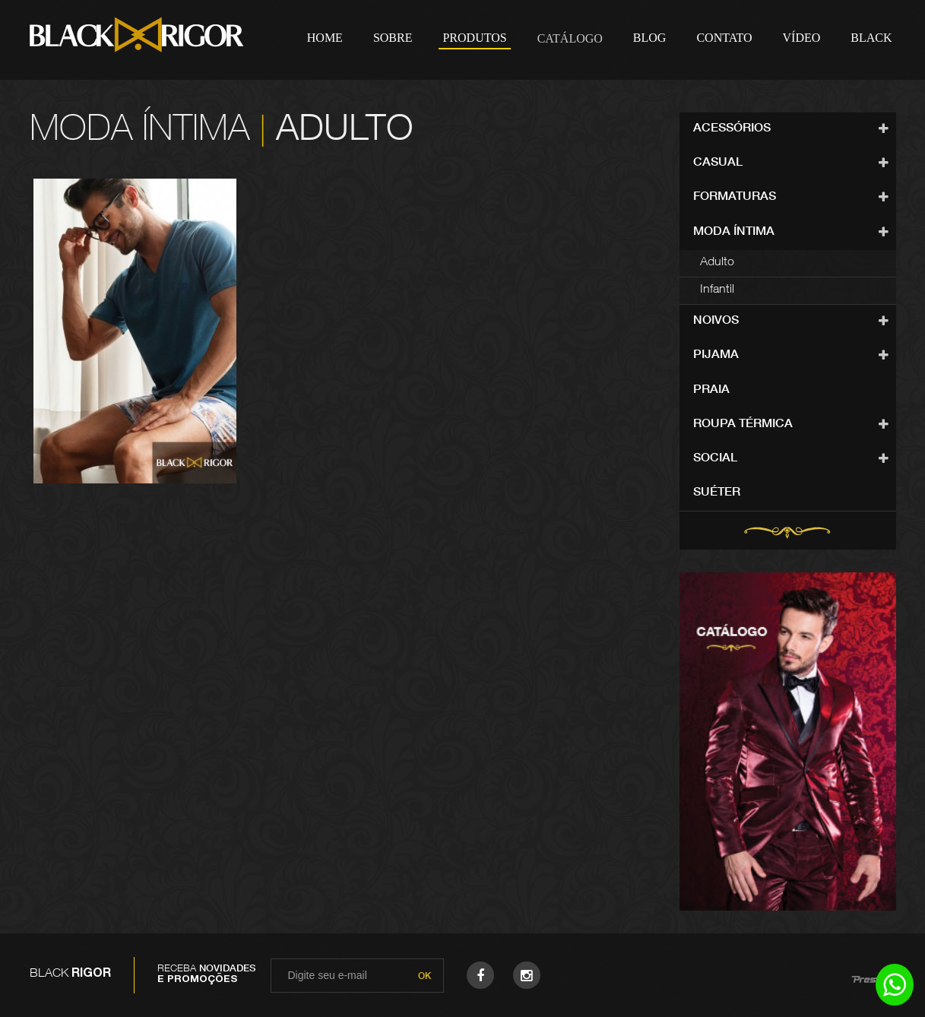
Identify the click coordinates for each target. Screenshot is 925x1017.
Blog (650, 37)
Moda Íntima (734, 233)
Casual (718, 163)
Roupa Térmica (743, 425)
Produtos (474, 37)
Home (325, 37)
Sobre (393, 37)
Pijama (716, 356)
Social (715, 459)
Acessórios (732, 129)
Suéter (716, 493)
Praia (711, 391)
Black (871, 37)
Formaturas (734, 198)
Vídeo (802, 37)
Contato (724, 37)
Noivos (716, 321)
